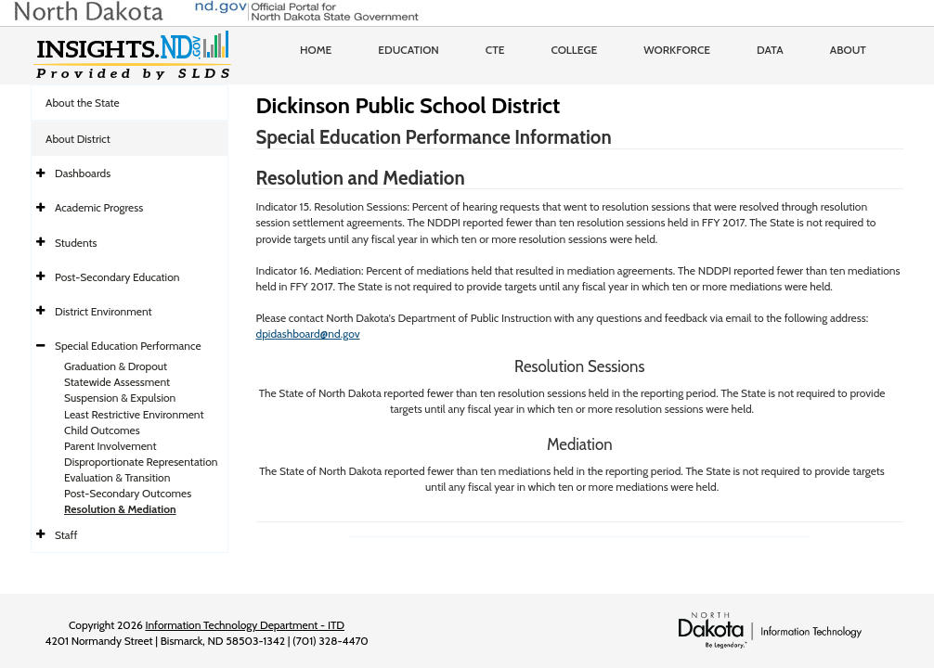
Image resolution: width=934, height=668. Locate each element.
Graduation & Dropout (115, 366)
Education (408, 50)
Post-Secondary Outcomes (127, 493)
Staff (66, 535)
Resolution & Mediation (120, 509)
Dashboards (82, 173)
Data (770, 50)
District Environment (103, 311)
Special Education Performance (128, 346)
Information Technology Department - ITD (244, 625)
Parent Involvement (110, 446)
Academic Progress (99, 207)
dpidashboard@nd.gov (308, 333)
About (848, 50)
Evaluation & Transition (117, 477)
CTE (495, 50)
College (574, 50)
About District (77, 139)
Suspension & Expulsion (119, 398)
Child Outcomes (102, 430)
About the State (82, 102)
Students (76, 243)
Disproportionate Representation (140, 462)
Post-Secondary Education (117, 277)
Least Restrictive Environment (134, 414)
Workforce (676, 50)
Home (315, 50)
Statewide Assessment (117, 382)
